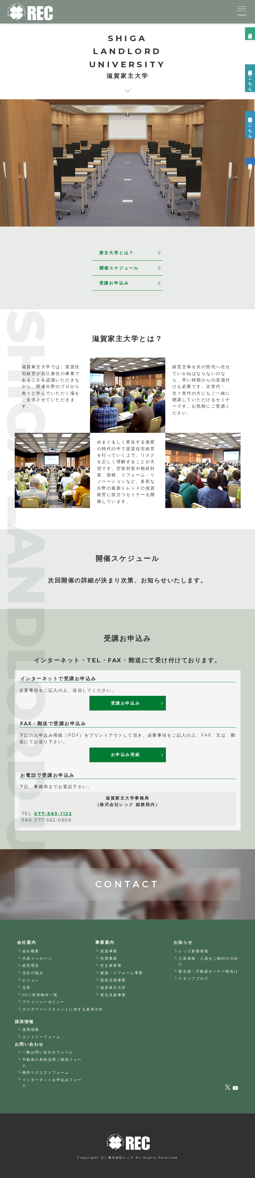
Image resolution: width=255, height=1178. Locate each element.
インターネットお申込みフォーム (52, 1082)
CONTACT (127, 867)
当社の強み (33, 973)
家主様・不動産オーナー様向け (208, 971)
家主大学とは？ (130, 252)
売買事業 (108, 958)
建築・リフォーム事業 (121, 973)
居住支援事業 (113, 995)
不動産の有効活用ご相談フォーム (52, 1062)
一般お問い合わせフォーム (48, 1052)
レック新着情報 (194, 951)
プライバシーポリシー (43, 1002)
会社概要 (30, 951)
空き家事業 (111, 965)
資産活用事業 (113, 980)
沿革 (26, 987)
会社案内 (26, 942)
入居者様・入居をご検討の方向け (208, 961)
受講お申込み (130, 283)
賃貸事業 (108, 951)
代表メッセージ (37, 958)
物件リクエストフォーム (45, 1072)
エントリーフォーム (41, 1037)
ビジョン (30, 980)
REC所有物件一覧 (40, 995)
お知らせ (183, 942)
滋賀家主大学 (113, 987)
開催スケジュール (130, 268)
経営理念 (30, 965)
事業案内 (105, 942)
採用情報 (30, 1029)
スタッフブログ (194, 978)
